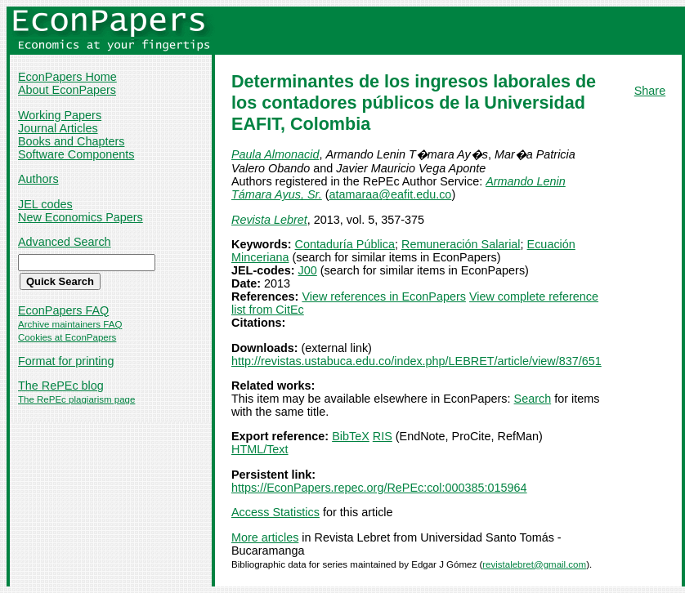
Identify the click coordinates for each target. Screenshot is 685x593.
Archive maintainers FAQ (70, 324)
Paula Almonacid (275, 154)
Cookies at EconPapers (67, 337)
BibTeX (350, 436)
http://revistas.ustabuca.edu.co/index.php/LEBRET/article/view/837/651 (416, 361)
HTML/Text (260, 449)
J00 (307, 270)
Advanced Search (64, 241)
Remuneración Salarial (461, 244)
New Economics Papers (80, 217)
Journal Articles (58, 128)
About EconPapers (67, 89)
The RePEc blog (61, 385)
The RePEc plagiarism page (76, 399)
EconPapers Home (67, 76)
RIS (382, 436)
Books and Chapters (71, 141)
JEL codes (45, 204)
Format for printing (66, 361)
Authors (38, 178)
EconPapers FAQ (63, 310)
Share (649, 90)
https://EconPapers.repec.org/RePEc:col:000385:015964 (379, 487)
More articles (264, 537)
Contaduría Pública (345, 244)
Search (533, 398)
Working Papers (59, 115)
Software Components (76, 154)
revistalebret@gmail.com (534, 564)
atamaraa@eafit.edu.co (390, 194)
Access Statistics (275, 512)
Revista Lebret (269, 219)
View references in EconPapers (384, 296)
